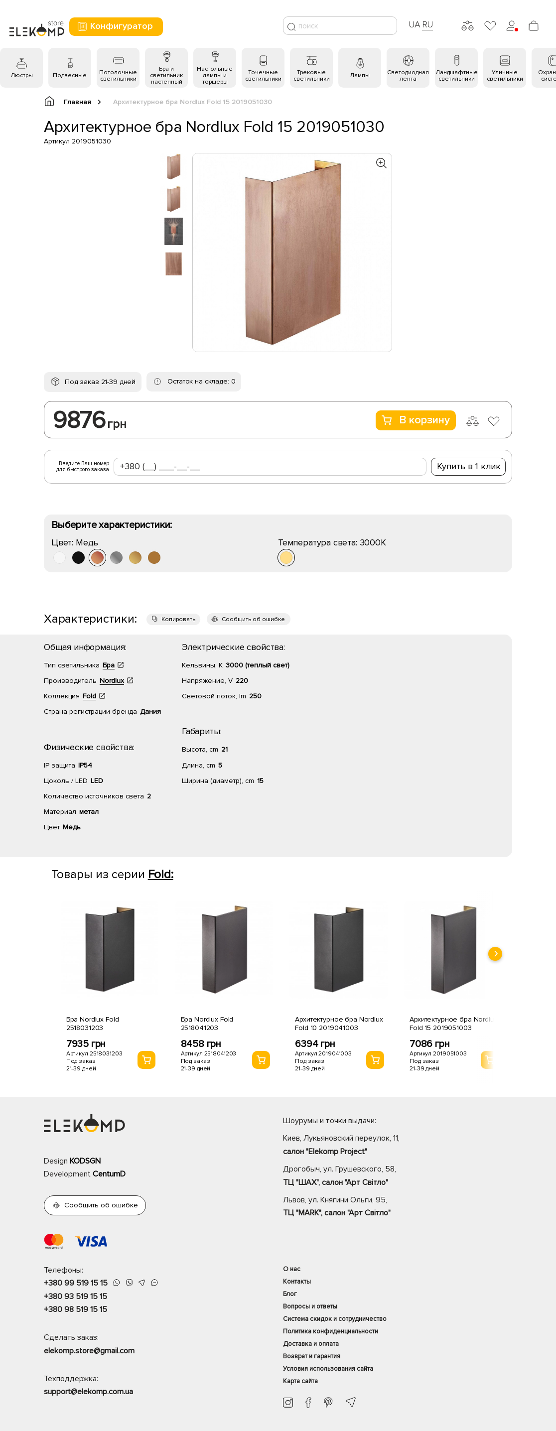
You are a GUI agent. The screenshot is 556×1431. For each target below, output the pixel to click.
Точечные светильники (263, 76)
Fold (89, 696)
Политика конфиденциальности (330, 1331)
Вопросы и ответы (310, 1306)
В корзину (416, 420)
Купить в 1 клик (469, 466)
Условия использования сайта (328, 1369)
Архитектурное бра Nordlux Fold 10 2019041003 (339, 1023)
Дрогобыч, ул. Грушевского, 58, (397, 1176)
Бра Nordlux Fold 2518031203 (92, 1023)
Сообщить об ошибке (253, 619)
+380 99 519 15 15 (76, 1283)
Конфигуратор (115, 26)
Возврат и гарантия (311, 1356)
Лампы (360, 75)
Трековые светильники (311, 76)
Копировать (178, 619)
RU (427, 24)
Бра (109, 665)
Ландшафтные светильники (456, 76)
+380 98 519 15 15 (75, 1309)
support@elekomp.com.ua (88, 1392)
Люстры (21, 75)
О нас (291, 1269)
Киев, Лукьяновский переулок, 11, (397, 1145)
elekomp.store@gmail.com (89, 1351)
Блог (290, 1294)
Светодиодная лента (408, 76)
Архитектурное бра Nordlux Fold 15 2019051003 (454, 1023)
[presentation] (495, 954)
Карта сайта (300, 1381)
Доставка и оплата (311, 1344)
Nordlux (112, 680)
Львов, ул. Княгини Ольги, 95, (397, 1207)
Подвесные (70, 75)
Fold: (160, 874)
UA (414, 24)
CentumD (109, 1174)
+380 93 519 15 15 (75, 1296)
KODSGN (85, 1161)
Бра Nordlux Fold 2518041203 (207, 1023)
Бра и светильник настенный (166, 75)
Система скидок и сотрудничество (335, 1319)
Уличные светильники (505, 76)
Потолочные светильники (118, 76)
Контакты (297, 1282)
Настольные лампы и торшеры (215, 75)
